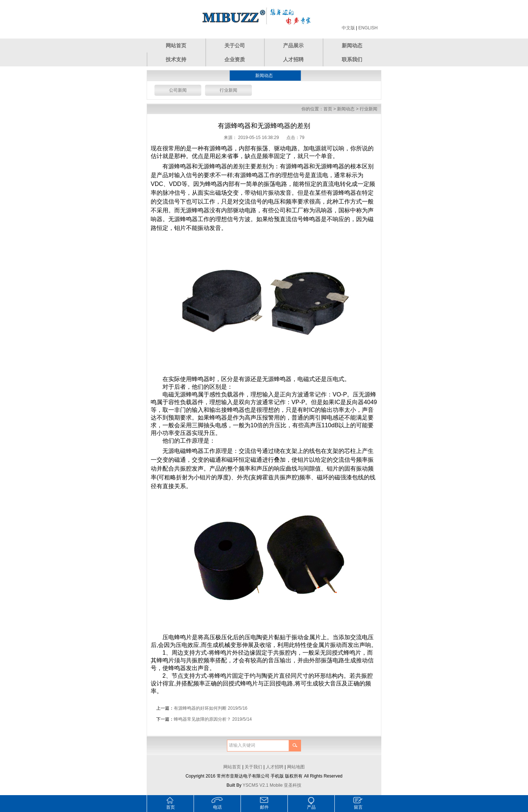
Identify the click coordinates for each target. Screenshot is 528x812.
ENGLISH (368, 27)
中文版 (348, 27)
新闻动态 (352, 45)
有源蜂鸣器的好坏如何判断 (200, 708)
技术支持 (176, 59)
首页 (327, 108)
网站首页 (176, 45)
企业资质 (234, 59)
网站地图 (296, 766)
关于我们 (253, 766)
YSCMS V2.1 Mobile (263, 785)
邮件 (264, 807)
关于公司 (234, 45)
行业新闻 (228, 90)
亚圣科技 (292, 785)
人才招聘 (293, 59)
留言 (358, 807)
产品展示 (293, 45)
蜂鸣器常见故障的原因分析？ (202, 719)
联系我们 (352, 59)
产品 (311, 807)
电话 (217, 807)
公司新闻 (178, 90)
